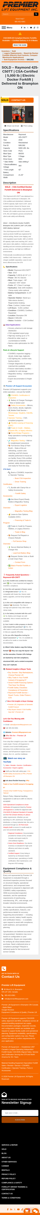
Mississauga (13, 413)
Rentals (13, 765)
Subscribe (20, 1120)
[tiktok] (34, 27)
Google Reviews (8, 1010)
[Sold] (14, 51)
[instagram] (37, 27)
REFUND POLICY (9, 1178)
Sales (7, 765)
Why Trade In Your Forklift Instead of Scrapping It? (18, 784)
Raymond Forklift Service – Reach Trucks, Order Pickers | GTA (20, 695)
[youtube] (31, 27)
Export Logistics (18, 768)
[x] (27, 27)
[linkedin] (24, 27)
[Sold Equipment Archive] (14, 60)
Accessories (7, 768)
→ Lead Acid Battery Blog (20, 553)
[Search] (18, 14)
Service (19, 765)
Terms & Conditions (11, 1198)
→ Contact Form (19, 562)
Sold (4, 1149)
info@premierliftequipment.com (16, 999)
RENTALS (5, 1170)
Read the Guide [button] (20, 45)
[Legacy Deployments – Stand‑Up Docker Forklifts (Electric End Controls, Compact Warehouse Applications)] (20, 55)
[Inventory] (6, 51)
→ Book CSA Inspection (22, 478)
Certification (27, 765)
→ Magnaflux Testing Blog (23, 511)
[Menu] (4, 27)
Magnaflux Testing (18, 440)
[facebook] (21, 27)
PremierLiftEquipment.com (21, 732)
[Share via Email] (12, 126)
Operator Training (15, 418)
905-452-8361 (20, 22)
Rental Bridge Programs (20, 433)
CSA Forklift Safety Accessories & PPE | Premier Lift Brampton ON (17, 773)
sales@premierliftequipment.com (21, 724)
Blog (4, 1153)
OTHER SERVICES (9, 1162)
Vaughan (22, 413)
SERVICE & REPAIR (10, 1145)
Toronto (11, 415)
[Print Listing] (27, 126)
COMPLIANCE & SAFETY (12, 1183)
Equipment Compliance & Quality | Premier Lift (19, 1012)
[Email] (20, 1113)
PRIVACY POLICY (9, 1174)
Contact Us (18, 100)
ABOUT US (6, 1157)
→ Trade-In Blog (19, 532)
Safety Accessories (18, 405)
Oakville (29, 413)
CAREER (5, 1166)
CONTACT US (7, 1194)
